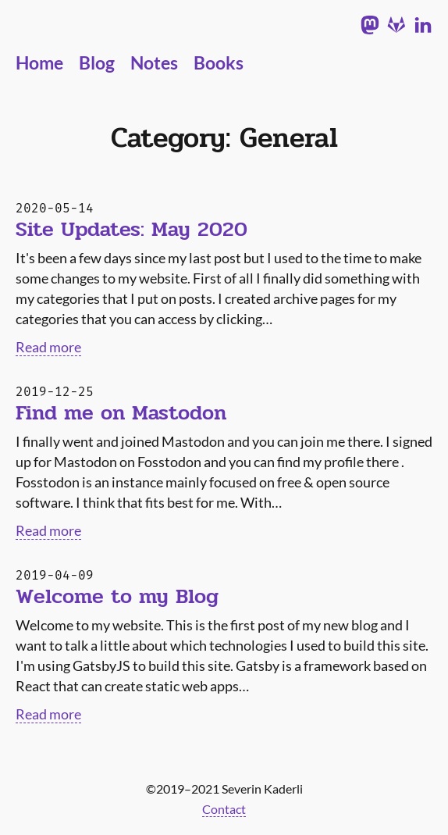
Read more (48, 346)
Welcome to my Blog (117, 597)
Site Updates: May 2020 (131, 230)
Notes (154, 63)
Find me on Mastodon (121, 413)
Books (219, 63)
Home (39, 63)
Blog (97, 63)
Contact (224, 808)
